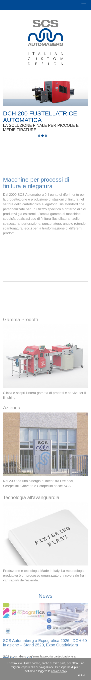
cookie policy (59, 671)
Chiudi (81, 675)
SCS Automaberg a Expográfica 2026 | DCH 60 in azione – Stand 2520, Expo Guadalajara (45, 656)
